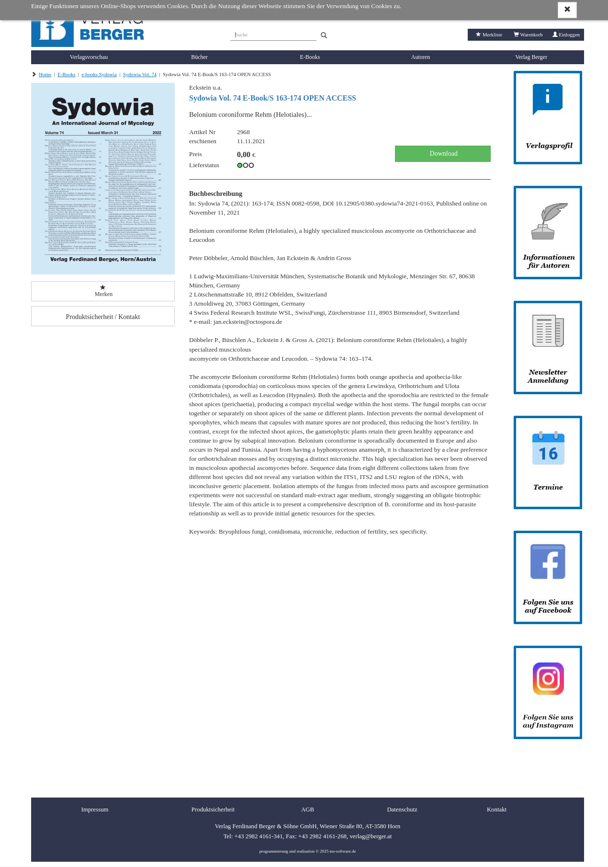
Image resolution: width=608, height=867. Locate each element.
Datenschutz (402, 809)
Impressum (95, 809)
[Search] (324, 35)
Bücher (199, 57)
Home (45, 74)
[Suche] (273, 33)
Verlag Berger (531, 57)
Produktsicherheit (213, 809)
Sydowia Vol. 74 (140, 74)
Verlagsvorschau (89, 57)
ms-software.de (342, 851)
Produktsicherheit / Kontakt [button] (103, 316)
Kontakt (497, 809)
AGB (307, 809)
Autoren (420, 57)
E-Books (310, 57)
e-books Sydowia (99, 74)
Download (443, 153)
